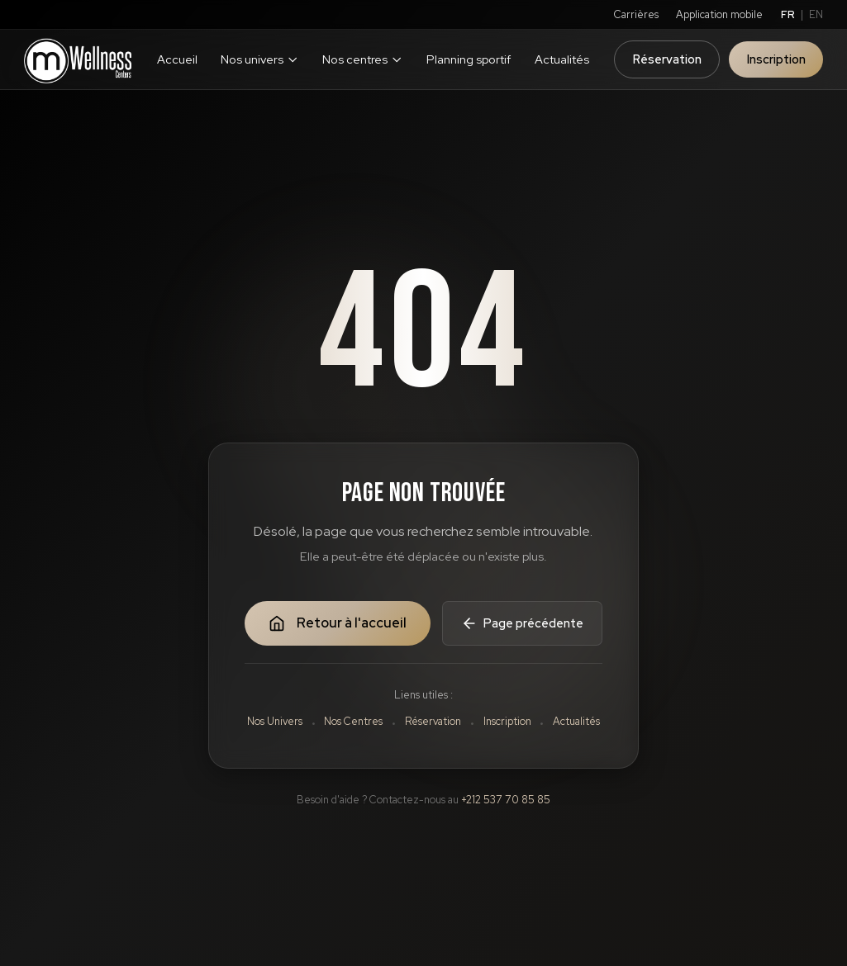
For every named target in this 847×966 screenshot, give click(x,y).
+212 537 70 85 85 (505, 800)
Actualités (562, 59)
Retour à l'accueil (338, 623)
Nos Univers (274, 721)
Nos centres (362, 59)
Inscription (776, 59)
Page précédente (522, 623)
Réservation (667, 59)
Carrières (636, 14)
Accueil (177, 59)
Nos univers (259, 59)
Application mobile (719, 14)
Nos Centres (353, 721)
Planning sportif (468, 59)
